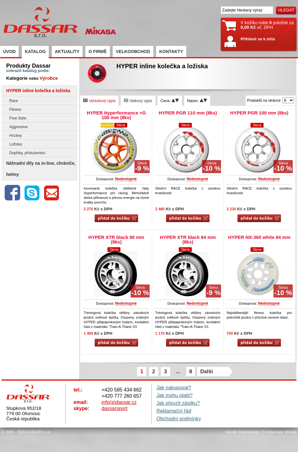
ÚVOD (9, 51)
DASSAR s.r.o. (38, 432)
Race (13, 101)
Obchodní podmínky (178, 418)
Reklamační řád (173, 411)
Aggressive (18, 127)
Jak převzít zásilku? (178, 403)
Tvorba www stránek (279, 432)
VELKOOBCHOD (133, 51)
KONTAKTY (171, 51)
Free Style (17, 118)
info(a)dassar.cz (119, 402)
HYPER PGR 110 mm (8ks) (188, 112)
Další (206, 371)
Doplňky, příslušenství (27, 153)
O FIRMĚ (97, 51)
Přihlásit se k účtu (258, 39)
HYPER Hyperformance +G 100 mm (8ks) (116, 115)
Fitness (15, 109)
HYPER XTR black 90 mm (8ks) (116, 239)
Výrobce (48, 78)
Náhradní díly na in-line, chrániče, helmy (40, 169)
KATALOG (35, 51)
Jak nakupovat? (173, 387)
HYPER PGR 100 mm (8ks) (259, 112)
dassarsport (115, 408)
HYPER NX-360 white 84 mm (259, 237)
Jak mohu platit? (174, 395)
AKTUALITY (67, 51)
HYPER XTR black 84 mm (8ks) (188, 239)
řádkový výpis (138, 101)
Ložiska (15, 144)
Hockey (15, 135)
